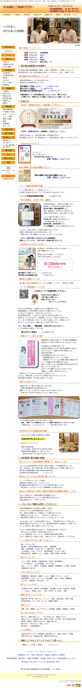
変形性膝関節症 (34, 546)
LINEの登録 (7, 67)
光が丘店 (6, 80)
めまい (54, 658)
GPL (77, 681)
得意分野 (27, 14)
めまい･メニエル (27, 566)
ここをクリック (52, 86)
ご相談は (17, 14)
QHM (79, 681)
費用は (58, 14)
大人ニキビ (40, 578)
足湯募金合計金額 (40, 431)
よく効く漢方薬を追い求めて (9, 146)
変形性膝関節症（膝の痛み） (17, 658)
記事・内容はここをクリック (58, 159)
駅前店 (5, 78)
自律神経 (41, 561)
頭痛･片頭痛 (55, 553)
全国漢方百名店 (34, 105)
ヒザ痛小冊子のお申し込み (58, 425)
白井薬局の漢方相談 (29, 458)
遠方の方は (22, 308)
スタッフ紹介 (7, 82)
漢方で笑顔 (8, 133)
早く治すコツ (7, 143)
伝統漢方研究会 (8, 179)
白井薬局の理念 (8, 75)
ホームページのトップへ (48, 651)
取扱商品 (6, 85)
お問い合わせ (42, 257)
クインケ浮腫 (24, 186)
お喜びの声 (37, 14)
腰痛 (22, 549)
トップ (8, 55)
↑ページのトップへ (32, 651)
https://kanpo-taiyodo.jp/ (44, 470)
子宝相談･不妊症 (27, 588)
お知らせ (25, 101)
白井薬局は (7, 14)
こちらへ (63, 131)
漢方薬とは (7, 140)
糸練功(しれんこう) (33, 483)
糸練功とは (48, 14)
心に (75, 14)
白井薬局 (40, 675)
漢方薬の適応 (7, 98)
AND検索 (7, 170)
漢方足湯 (67, 14)
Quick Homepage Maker (72, 680)
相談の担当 (27, 91)
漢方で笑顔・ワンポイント (29, 48)
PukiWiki (65, 681)
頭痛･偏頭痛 (62, 658)
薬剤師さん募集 (25, 279)
